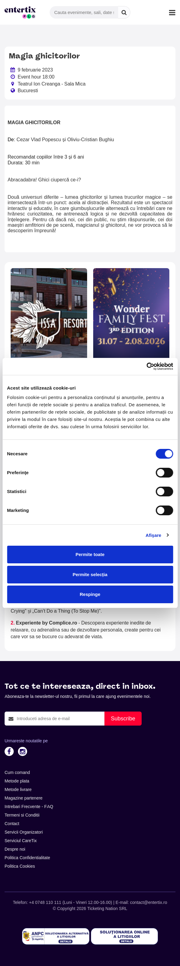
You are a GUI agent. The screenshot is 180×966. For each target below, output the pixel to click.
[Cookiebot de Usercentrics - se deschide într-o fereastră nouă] (146, 366)
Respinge (90, 594)
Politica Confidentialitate (27, 857)
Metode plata (17, 781)
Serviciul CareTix (21, 840)
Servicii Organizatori (24, 832)
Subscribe (123, 718)
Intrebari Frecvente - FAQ (29, 806)
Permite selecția (89, 574)
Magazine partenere (24, 798)
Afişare (153, 535)
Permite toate (90, 554)
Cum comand (17, 772)
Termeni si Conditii (22, 815)
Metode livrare (18, 789)
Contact (12, 823)
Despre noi (15, 849)
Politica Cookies (20, 866)
